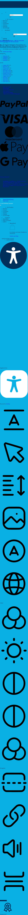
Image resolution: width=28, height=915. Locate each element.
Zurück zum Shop (7, 51)
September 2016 (7, 74)
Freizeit (5, 22)
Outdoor (5, 25)
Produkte (5, 58)
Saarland (5, 60)
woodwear (6, 217)
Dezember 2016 (7, 70)
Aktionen (5, 56)
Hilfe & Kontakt (7, 7)
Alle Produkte (10, 207)
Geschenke (6, 23)
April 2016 (5, 81)
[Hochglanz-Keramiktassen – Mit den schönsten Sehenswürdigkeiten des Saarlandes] (11, 37)
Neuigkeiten (6, 88)
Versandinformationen (8, 89)
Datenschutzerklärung (8, 199)
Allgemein (5, 57)
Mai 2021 (5, 66)
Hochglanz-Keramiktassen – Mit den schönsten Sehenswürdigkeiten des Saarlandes (12, 41)
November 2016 (7, 72)
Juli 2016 (5, 77)
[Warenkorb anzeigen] (4, 222)
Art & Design (6, 28)
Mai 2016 (5, 80)
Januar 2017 (6, 69)
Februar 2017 (6, 68)
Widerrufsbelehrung (8, 92)
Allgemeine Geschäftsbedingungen (11, 93)
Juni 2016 (5, 78)
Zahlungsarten (6, 91)
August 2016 (6, 76)
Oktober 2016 (6, 73)
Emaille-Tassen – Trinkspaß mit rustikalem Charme (15, 184)
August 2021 (6, 65)
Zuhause (5, 26)
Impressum (5, 201)
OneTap (8, 404)
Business (5, 20)
